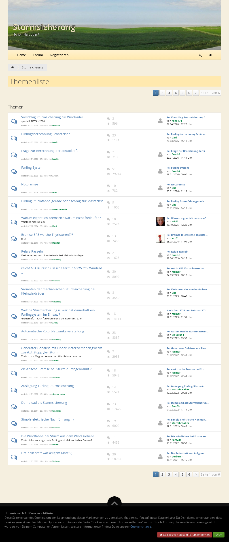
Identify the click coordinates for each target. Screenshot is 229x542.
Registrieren (59, 55)
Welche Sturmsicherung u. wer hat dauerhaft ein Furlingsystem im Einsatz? (58, 312)
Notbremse (29, 184)
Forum (38, 55)
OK (218, 535)
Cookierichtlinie (140, 527)
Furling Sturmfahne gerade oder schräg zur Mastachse (62, 201)
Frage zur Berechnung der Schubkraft (49, 151)
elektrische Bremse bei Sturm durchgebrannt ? (56, 369)
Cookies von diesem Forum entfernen (185, 535)
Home (21, 55)
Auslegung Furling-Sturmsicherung (47, 386)
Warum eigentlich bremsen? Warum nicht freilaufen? (61, 218)
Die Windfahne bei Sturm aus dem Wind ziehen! (57, 436)
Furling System (32, 167)
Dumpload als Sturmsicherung (44, 402)
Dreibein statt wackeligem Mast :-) (46, 453)
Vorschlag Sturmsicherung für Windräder (52, 117)
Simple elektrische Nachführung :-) (47, 419)
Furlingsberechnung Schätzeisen (45, 134)
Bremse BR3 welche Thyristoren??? (47, 234)
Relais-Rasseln (32, 251)
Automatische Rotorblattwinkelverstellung (52, 331)
